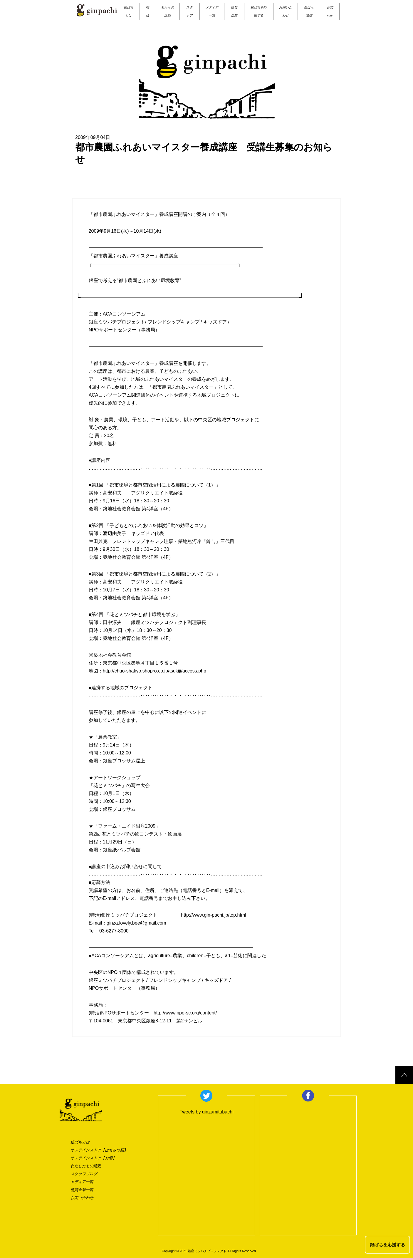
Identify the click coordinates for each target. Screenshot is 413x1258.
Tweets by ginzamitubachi (206, 1111)
